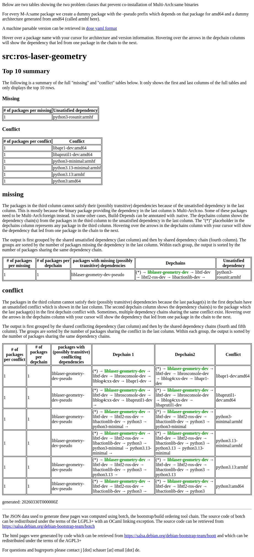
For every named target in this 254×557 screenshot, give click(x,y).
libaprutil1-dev (139, 400)
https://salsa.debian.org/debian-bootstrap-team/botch (48, 526)
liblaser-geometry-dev (168, 272)
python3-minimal (108, 426)
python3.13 (165, 448)
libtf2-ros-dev (153, 277)
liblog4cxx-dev (106, 381)
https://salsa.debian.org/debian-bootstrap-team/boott (170, 535)
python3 (134, 421)
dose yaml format (101, 28)
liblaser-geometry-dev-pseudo (97, 274)
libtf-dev (202, 272)
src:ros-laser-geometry (44, 56)
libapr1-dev (136, 381)
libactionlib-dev (186, 277)
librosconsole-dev (130, 376)
